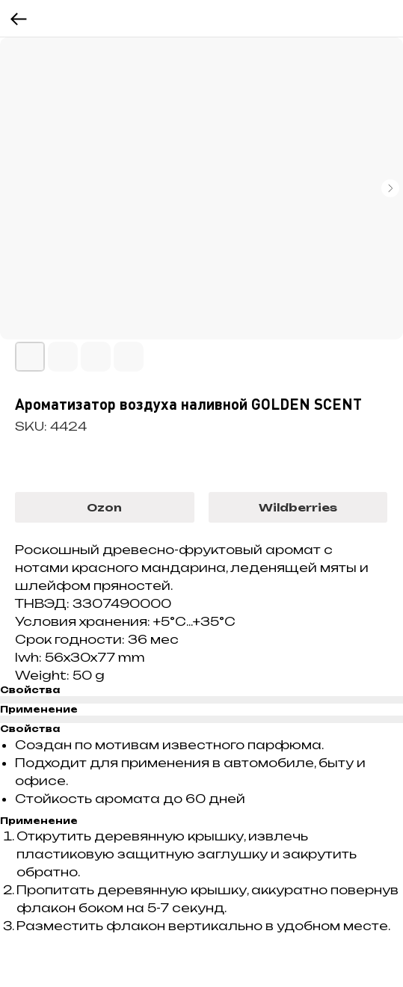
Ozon (104, 507)
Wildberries (298, 507)
